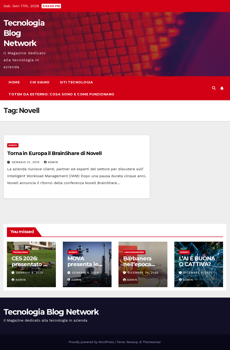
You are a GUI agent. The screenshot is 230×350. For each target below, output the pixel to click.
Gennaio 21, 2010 (26, 162)
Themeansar (151, 342)
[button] (214, 88)
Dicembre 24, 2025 (143, 272)
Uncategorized (134, 252)
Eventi (13, 145)
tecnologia (20, 252)
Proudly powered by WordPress (92, 342)
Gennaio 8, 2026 (29, 272)
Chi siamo (40, 82)
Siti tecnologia (76, 82)
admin (51, 162)
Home (14, 82)
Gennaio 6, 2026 (85, 272)
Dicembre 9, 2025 (197, 272)
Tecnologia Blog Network (51, 312)
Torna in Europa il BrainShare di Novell (54, 153)
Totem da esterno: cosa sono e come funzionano (62, 94)
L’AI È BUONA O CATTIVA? (197, 261)
